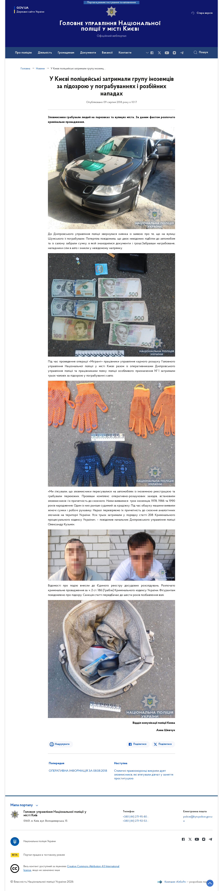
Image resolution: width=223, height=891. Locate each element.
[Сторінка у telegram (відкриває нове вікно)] (182, 53)
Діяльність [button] (45, 52)
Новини (40, 68)
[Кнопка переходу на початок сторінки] (209, 883)
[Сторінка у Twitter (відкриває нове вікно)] (159, 53)
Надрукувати (62, 744)
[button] (24, 805)
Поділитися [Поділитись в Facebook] (139, 744)
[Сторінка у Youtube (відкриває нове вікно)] (167, 53)
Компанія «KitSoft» (175, 882)
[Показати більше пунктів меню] (147, 52)
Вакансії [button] (107, 52)
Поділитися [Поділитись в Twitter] (165, 744)
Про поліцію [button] (23, 52)
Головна (25, 68)
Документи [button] (88, 52)
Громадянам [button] (66, 52)
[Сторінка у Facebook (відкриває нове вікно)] (152, 53)
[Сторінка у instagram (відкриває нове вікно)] (174, 53)
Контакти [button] (125, 52)
